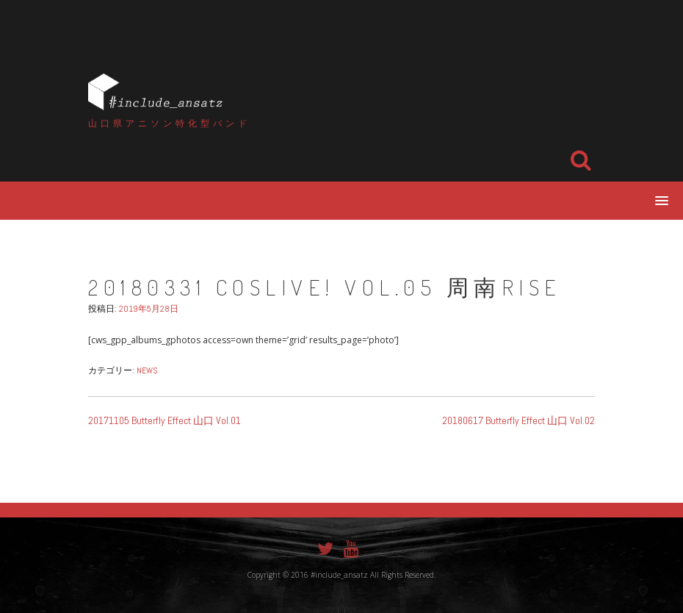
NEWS (147, 370)
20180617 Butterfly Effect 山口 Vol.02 (518, 420)
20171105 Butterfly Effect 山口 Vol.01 (164, 420)
